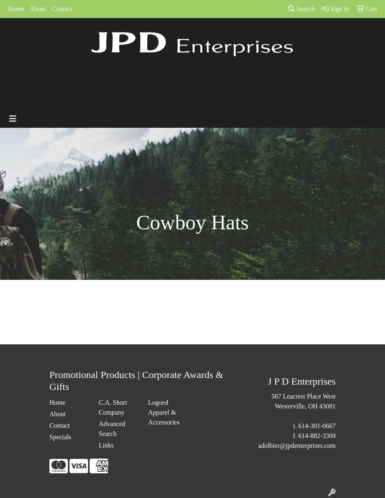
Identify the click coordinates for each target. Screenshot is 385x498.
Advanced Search (112, 428)
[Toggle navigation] (12, 118)
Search (301, 8)
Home (16, 8)
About (38, 8)
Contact (62, 8)
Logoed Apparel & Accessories (163, 412)
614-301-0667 (317, 425)
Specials (60, 436)
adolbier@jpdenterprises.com (297, 445)
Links (106, 445)
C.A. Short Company (113, 407)
